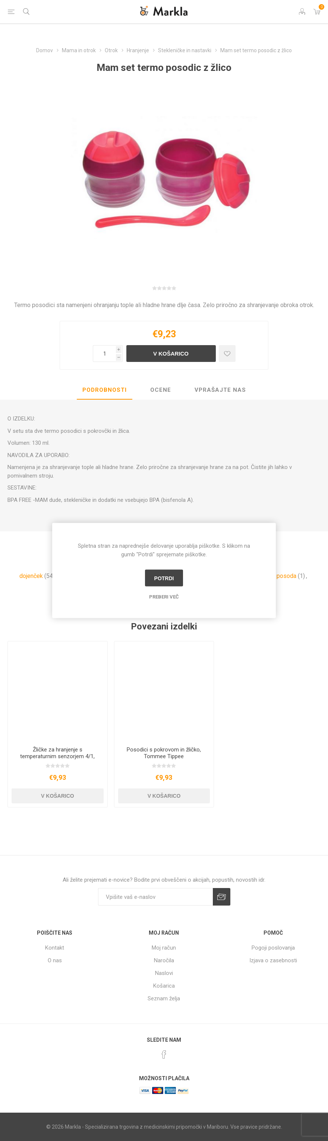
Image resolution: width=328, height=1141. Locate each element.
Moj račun (164, 947)
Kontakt (54, 947)
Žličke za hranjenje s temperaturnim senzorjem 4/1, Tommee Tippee (57, 756)
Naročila (164, 960)
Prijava (221, 897)
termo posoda (278, 575)
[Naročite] (155, 897)
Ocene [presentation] (160, 390)
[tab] (104, 390)
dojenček (31, 575)
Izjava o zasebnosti (273, 960)
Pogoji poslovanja (273, 947)
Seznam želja (164, 998)
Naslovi (164, 973)
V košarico (171, 353)
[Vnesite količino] (104, 353)
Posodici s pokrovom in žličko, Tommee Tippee (164, 753)
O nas (55, 960)
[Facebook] (164, 1054)
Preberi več (164, 597)
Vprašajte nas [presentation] (220, 390)
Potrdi (164, 578)
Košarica (164, 985)
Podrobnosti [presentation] (104, 390)
